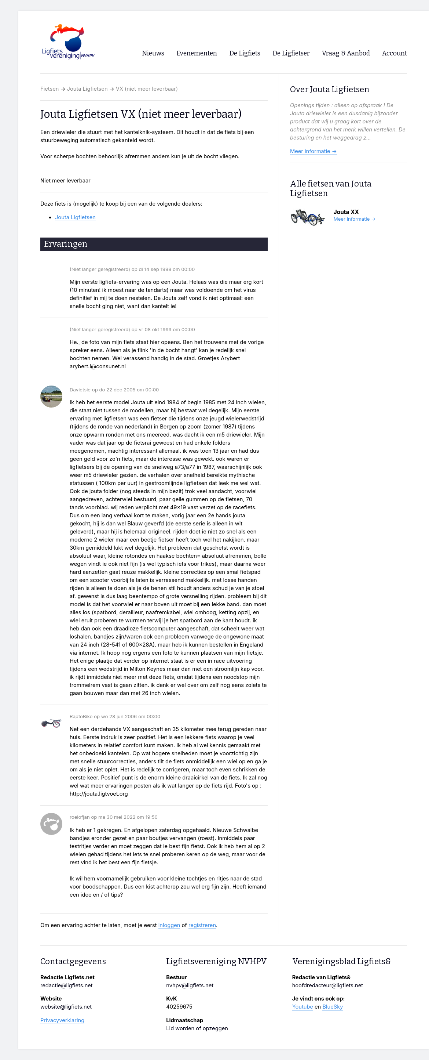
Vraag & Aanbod (346, 53)
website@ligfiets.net (66, 1006)
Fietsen (49, 89)
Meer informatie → (313, 151)
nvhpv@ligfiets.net (189, 985)
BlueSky (332, 1006)
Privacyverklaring (62, 1020)
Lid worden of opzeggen (197, 1028)
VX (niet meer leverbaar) (147, 89)
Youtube (302, 1006)
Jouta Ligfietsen (87, 89)
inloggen (169, 925)
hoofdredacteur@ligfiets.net (327, 985)
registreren (202, 925)
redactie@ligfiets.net (66, 985)
